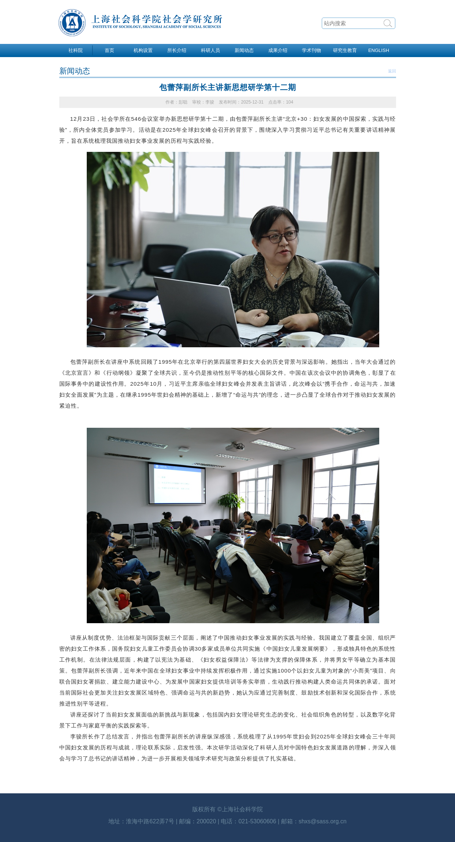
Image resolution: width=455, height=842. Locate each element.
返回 (392, 71)
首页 (109, 50)
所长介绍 (176, 50)
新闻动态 (244, 50)
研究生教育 (345, 50)
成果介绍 (277, 50)
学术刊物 (311, 50)
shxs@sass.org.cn (323, 821)
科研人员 (210, 50)
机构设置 (143, 50)
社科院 (75, 50)
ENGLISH (378, 50)
